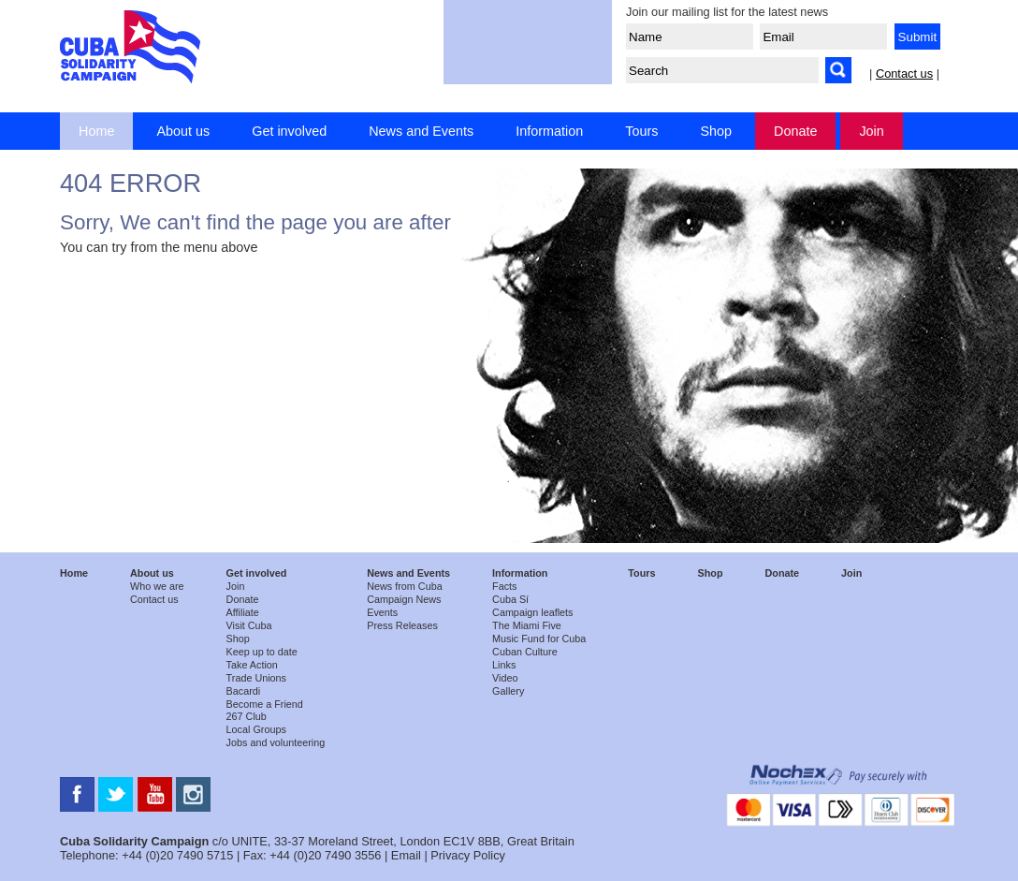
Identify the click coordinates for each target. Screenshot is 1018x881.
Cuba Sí (510, 599)
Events (382, 612)
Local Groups (256, 729)
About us (183, 131)
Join (871, 131)
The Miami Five (526, 625)
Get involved (289, 131)
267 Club (246, 716)
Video (504, 677)
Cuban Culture (525, 651)
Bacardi (243, 691)
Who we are (157, 586)
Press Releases (402, 625)
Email (406, 855)
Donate (795, 131)
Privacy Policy (467, 855)
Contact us (904, 73)
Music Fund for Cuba (539, 638)
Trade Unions (256, 677)
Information (549, 131)
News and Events (421, 131)
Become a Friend (264, 704)
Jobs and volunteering (276, 742)
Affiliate (242, 612)
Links (504, 664)
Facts (504, 586)
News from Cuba (404, 586)
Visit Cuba (249, 625)
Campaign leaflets (532, 612)
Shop (716, 131)
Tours (641, 131)
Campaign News (404, 599)
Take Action (252, 664)
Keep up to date (262, 651)
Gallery (508, 691)
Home (96, 131)
